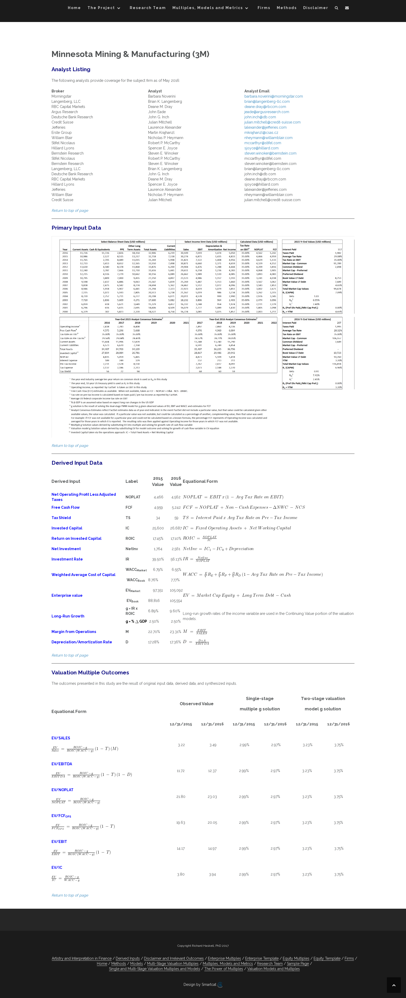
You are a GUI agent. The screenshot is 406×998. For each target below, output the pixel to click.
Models (136, 963)
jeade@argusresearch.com (266, 112)
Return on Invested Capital (77, 538)
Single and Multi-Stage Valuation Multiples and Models (154, 969)
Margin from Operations (74, 632)
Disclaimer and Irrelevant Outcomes (174, 958)
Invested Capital (67, 528)
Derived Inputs (128, 958)
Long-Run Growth (68, 616)
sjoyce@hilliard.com (261, 148)
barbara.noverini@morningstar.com (273, 96)
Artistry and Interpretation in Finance (82, 958)
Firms (264, 8)
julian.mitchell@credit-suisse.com (272, 122)
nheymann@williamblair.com (268, 138)
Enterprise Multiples (224, 958)
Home (74, 8)
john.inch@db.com (260, 117)
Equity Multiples (296, 958)
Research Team (148, 8)
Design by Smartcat (203, 985)
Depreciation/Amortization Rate (82, 642)
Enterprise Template (262, 958)
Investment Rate (67, 559)
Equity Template (327, 958)
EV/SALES (61, 738)
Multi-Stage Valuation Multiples (173, 963)
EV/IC (57, 867)
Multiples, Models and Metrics (207, 8)
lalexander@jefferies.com (265, 127)
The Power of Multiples (223, 969)
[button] (337, 8)
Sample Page (298, 963)
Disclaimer (315, 8)
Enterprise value (67, 595)
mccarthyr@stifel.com (262, 143)
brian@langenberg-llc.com (267, 101)
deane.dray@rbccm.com (265, 107)
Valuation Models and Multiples (273, 969)
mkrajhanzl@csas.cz (261, 132)
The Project (101, 8)
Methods (287, 8)
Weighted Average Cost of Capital (83, 575)
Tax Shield (61, 518)
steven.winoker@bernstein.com (270, 153)
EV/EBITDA (62, 764)
